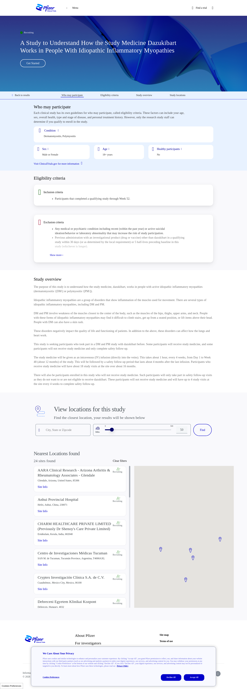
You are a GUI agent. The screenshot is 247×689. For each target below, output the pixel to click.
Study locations (177, 95)
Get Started (32, 63)
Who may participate (72, 95)
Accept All (194, 677)
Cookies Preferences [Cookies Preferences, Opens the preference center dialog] (51, 677)
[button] (160, 549)
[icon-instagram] (218, 673)
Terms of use (166, 641)
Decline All (171, 677)
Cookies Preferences (11, 686)
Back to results (21, 95)
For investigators (88, 643)
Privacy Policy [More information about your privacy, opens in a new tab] (122, 666)
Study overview (144, 95)
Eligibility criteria (110, 95)
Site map (164, 635)
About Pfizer (85, 636)
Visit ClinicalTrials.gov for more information (59, 163)
